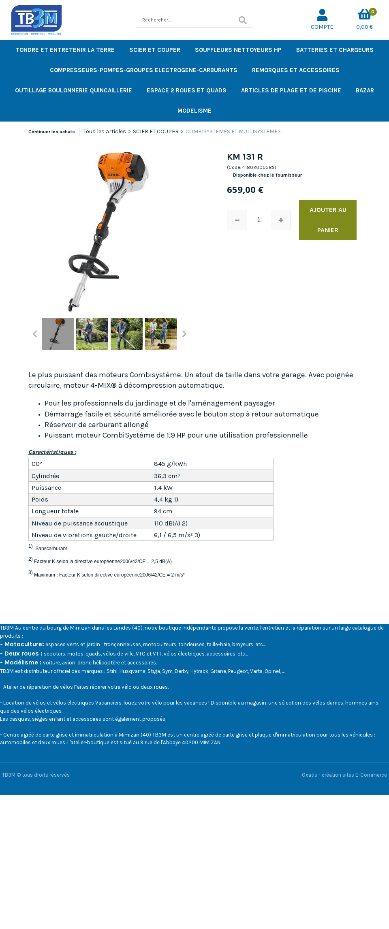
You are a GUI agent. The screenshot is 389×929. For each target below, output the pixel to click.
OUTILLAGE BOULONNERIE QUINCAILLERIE (73, 90)
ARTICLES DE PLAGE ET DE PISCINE (291, 90)
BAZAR (365, 90)
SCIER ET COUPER (154, 49)
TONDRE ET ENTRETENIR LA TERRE (65, 49)
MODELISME (194, 110)
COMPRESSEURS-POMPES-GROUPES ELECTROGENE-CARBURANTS (143, 70)
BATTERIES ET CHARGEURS (335, 49)
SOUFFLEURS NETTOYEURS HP (238, 49)
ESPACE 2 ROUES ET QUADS (187, 90)
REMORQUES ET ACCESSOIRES (296, 70)
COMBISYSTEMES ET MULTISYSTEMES (233, 131)
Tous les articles (104, 131)
